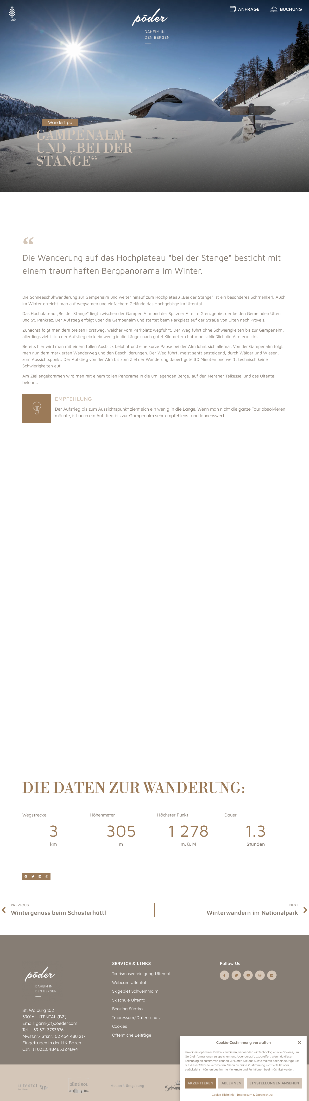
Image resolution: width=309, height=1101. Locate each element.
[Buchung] (273, 9)
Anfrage (248, 9)
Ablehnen (231, 1083)
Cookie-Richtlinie (223, 1094)
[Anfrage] (233, 9)
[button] (299, 1042)
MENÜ (12, 19)
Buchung (291, 9)
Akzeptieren (200, 1083)
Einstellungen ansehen (274, 1083)
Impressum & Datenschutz (255, 1094)
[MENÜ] (12, 12)
